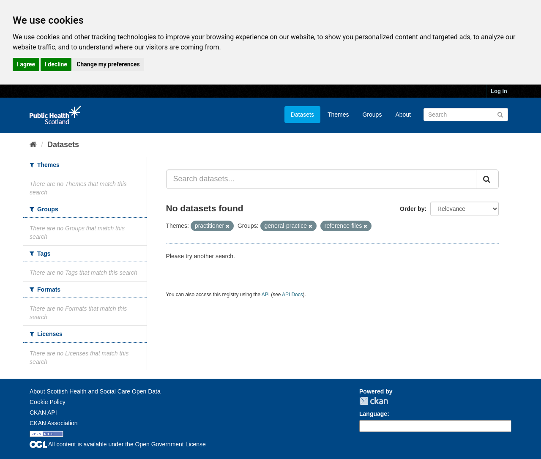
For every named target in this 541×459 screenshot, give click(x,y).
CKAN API (43, 412)
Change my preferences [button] (108, 64)
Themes (338, 114)
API (266, 295)
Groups (372, 114)
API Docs (292, 295)
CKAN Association (54, 423)
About (403, 114)
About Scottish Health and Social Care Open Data (95, 391)
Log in (499, 91)
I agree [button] (26, 64)
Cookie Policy (48, 402)
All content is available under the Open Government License (118, 444)
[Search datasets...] (321, 179)
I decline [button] (56, 64)
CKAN (373, 400)
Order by (412, 208)
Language (373, 413)
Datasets (302, 114)
